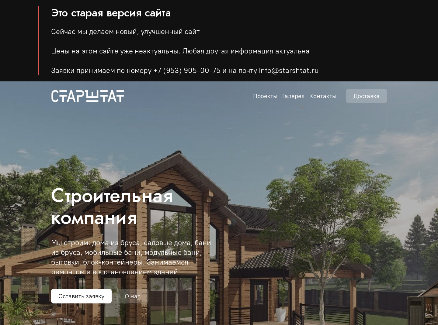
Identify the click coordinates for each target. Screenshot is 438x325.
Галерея (293, 96)
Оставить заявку (81, 296)
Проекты (265, 96)
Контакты (322, 96)
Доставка (366, 96)
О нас (133, 296)
